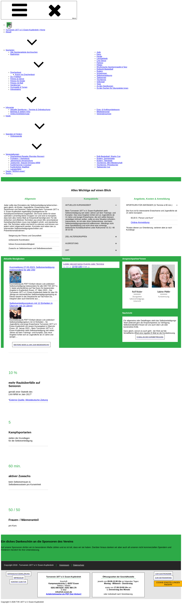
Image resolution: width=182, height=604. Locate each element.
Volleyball (101, 82)
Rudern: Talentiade (104, 161)
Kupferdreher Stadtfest (19, 167)
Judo (99, 52)
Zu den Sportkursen (105, 86)
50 (76, 266)
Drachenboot (33, 72)
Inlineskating (15, 89)
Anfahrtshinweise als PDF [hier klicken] (63, 594)
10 (73, 266)
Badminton (14, 54)
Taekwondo (101, 78)
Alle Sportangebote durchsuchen (24, 52)
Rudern (100, 71)
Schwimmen (102, 73)
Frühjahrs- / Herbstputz (20, 158)
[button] (91, 205)
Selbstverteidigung (104, 75)
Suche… (9, 173)
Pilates (99, 65)
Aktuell (8, 32)
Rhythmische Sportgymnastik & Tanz (112, 67)
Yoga (99, 84)
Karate (99, 56)
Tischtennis (101, 80)
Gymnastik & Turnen (18, 87)
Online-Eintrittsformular (20, 114)
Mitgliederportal (103, 112)
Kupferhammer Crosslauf (20, 165)
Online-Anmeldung (140, 222)
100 (80, 266)
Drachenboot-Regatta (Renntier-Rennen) (27, 156)
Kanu (99, 54)
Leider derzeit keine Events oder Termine (83, 264)
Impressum (64, 565)
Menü (39, 10)
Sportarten (28, 50)
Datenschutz (78, 565)
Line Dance (101, 61)
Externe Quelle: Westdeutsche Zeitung (28, 400)
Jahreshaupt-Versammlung (21, 161)
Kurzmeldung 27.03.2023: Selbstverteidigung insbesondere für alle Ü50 (32, 268)
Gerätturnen (15, 85)
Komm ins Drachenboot (25, 75)
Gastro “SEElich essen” (15, 171)
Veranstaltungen (30, 154)
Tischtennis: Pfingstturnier (107, 165)
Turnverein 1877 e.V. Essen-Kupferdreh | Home (25, 30)
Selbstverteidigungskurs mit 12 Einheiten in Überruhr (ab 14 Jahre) (31, 304)
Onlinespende (16, 136)
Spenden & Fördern (31, 134)
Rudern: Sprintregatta (106, 158)
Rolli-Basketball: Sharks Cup (108, 156)
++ (85, 266)
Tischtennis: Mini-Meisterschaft (109, 163)
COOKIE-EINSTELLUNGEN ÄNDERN (168, 584)
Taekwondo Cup (103, 167)
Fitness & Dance (17, 79)
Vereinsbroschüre (104, 114)
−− (67, 266)
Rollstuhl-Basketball (105, 69)
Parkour (100, 63)
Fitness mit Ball (16, 83)
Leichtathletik (102, 59)
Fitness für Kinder (17, 81)
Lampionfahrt (15, 169)
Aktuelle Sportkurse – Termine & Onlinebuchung (30, 110)
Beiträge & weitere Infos (20, 112)
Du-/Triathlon (15, 77)
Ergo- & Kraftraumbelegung (108, 110)
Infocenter (27, 107)
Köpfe (8, 116)
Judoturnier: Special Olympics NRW (25, 163)
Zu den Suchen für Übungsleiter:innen (112, 88)
